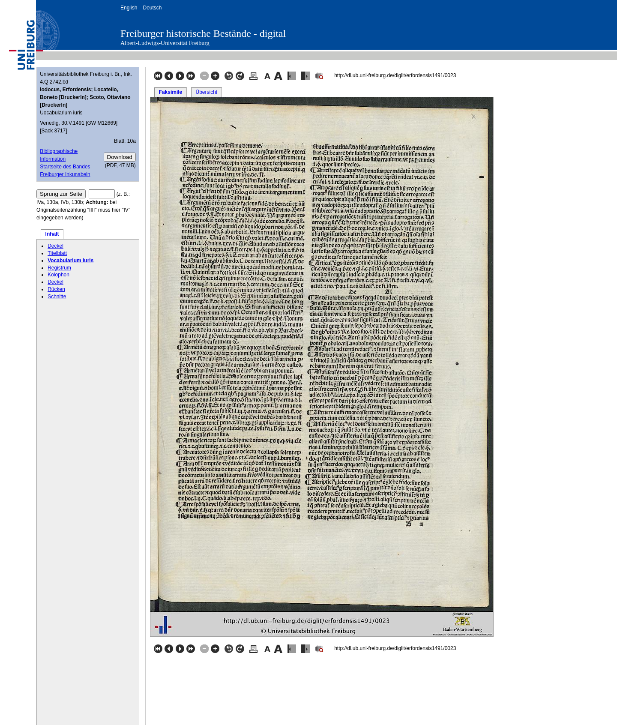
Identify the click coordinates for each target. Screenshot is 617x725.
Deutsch (152, 8)
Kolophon (58, 275)
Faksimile (171, 92)
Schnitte (57, 297)
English (128, 8)
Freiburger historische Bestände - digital (203, 33)
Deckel (55, 246)
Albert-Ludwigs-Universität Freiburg (165, 43)
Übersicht (206, 92)
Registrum (59, 268)
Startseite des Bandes (65, 167)
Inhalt (52, 234)
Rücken (56, 289)
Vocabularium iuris (70, 261)
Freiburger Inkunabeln (65, 174)
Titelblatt (57, 253)
